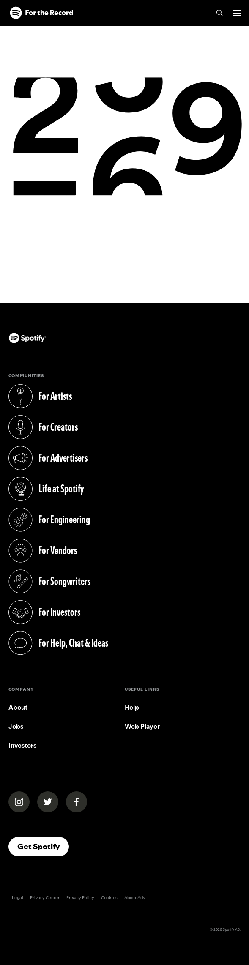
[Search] (219, 13)
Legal (17, 897)
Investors (22, 745)
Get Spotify (43, 846)
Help (132, 707)
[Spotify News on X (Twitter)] (47, 801)
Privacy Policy (80, 897)
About (17, 707)
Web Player (142, 726)
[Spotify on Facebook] (76, 801)
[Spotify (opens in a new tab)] (16, 340)
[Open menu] (237, 13)
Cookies (109, 897)
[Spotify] (41, 13)
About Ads (134, 897)
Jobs (15, 726)
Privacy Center (45, 897)
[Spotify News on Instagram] (19, 801)
